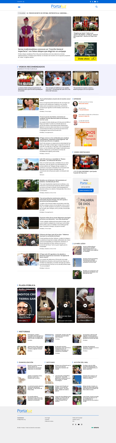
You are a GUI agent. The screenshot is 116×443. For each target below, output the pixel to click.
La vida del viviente (84, 121)
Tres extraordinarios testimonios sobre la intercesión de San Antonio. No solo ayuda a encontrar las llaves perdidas (53, 199)
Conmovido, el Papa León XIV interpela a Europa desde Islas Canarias (63, 336)
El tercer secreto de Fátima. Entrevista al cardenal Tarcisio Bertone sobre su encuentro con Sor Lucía (54, 118)
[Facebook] (91, 2)
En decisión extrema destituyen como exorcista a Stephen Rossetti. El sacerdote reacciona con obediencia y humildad (63, 349)
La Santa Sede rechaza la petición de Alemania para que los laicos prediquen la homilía (30, 89)
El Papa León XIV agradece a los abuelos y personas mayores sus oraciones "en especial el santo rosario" (54, 255)
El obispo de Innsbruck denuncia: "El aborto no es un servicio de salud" (91, 348)
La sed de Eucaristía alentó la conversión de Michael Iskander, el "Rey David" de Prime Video (35, 387)
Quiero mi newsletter (85, 190)
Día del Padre (82, 108)
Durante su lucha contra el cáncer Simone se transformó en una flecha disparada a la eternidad (35, 367)
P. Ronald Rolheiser (84, 109)
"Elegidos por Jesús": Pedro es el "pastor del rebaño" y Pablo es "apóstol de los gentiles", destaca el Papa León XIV (85, 35)
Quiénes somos (76, 419)
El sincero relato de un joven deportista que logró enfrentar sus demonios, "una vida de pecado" (55, 218)
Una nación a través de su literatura (88, 114)
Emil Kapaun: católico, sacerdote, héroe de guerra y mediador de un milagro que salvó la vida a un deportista (35, 336)
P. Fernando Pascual (84, 122)
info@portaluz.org (21, 419)
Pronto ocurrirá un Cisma (86, 102)
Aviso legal (47, 417)
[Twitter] (93, 2)
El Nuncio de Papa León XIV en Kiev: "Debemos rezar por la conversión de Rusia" (54, 235)
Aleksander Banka (83, 103)
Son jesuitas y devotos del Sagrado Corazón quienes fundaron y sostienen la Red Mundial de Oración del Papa (90, 336)
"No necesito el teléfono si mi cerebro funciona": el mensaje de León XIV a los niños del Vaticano (58, 89)
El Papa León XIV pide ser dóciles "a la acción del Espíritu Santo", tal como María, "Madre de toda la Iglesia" (62, 388)
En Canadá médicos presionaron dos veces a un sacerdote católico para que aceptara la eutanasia (35, 398)
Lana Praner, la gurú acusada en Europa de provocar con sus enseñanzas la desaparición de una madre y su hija (91, 399)
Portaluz (42, 111)
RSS (73, 421)
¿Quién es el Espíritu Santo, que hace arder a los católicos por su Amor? (35, 377)
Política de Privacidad (77, 417)
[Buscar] (96, 7)
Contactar (47, 419)
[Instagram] (98, 2)
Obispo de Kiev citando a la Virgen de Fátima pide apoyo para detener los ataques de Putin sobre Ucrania (90, 387)
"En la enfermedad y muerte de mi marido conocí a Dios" (55, 99)
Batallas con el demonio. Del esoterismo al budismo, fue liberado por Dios (53, 180)
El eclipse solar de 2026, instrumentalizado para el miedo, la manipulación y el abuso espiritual (90, 367)
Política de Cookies (49, 421)
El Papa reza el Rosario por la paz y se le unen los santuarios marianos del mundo (63, 367)
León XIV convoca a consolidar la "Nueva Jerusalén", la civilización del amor (52, 159)
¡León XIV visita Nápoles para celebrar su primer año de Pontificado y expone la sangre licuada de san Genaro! (63, 399)
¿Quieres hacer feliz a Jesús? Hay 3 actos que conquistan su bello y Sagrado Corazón (35, 348)
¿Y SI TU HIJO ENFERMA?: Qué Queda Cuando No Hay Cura (85, 172)
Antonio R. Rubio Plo (84, 116)
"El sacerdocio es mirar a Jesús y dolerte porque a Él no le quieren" (83, 88)
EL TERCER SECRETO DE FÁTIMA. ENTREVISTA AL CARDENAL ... (47, 13)
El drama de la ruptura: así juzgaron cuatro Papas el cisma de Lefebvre (90, 377)
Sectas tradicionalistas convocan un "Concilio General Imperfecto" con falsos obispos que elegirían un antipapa (42, 50)
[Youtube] (95, 2)
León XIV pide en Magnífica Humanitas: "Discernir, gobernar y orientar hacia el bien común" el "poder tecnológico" (62, 378)
